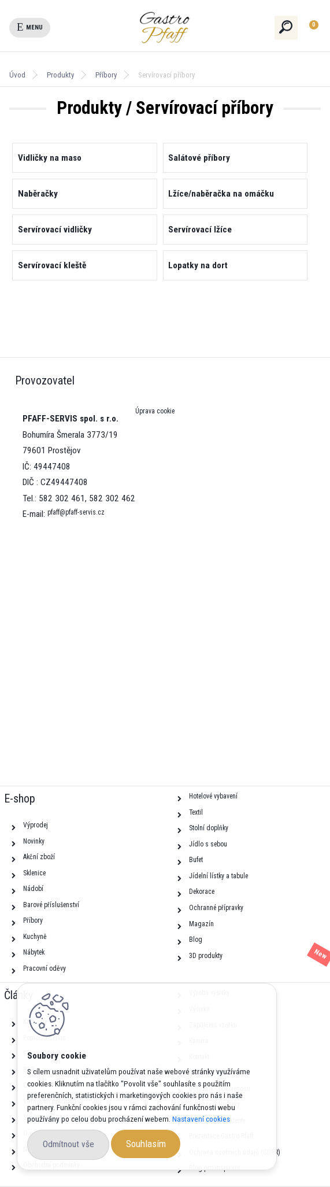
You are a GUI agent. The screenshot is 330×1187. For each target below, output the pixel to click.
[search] (286, 27)
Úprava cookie (155, 411)
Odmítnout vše (68, 1144)
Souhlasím (146, 1143)
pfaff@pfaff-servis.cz (76, 512)
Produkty (60, 75)
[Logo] (185, 28)
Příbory (106, 75)
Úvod (17, 75)
